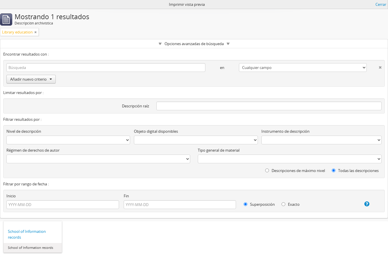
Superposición (259, 204)
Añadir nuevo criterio (31, 79)
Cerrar (380, 4)
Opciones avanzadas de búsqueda (194, 43)
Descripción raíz (135, 106)
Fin (126, 195)
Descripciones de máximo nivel (295, 170)
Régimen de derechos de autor (33, 150)
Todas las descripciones (355, 170)
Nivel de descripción (23, 131)
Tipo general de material (219, 150)
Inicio (11, 195)
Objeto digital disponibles (156, 131)
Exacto (291, 204)
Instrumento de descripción (285, 131)
